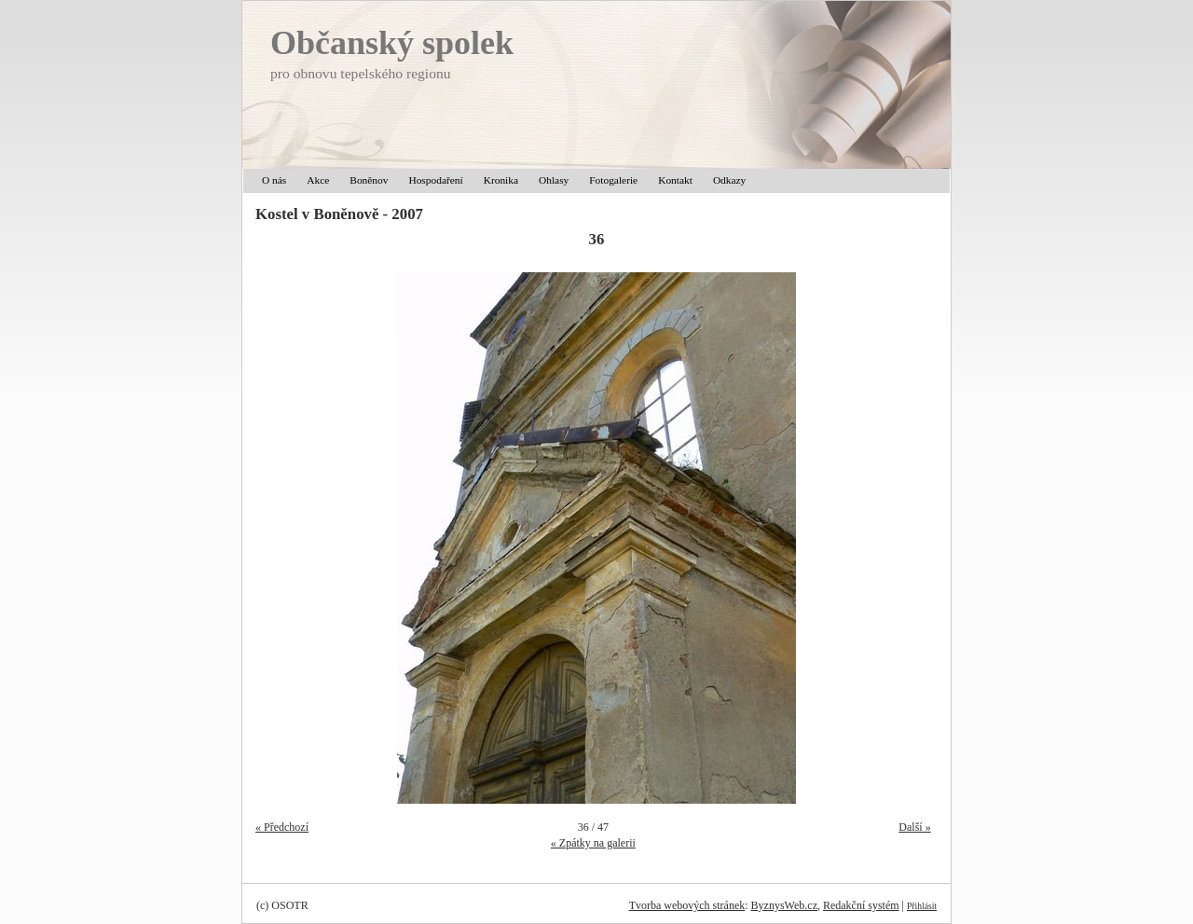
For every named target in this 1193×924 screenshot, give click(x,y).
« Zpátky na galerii (593, 842)
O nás (274, 180)
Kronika (501, 180)
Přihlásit (922, 906)
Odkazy (729, 180)
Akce (318, 180)
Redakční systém (861, 905)
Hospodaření (435, 180)
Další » (914, 827)
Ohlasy (554, 180)
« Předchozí (282, 827)
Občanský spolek (392, 43)
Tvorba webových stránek (687, 905)
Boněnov (369, 180)
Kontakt (675, 180)
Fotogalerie (613, 180)
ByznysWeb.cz (784, 905)
